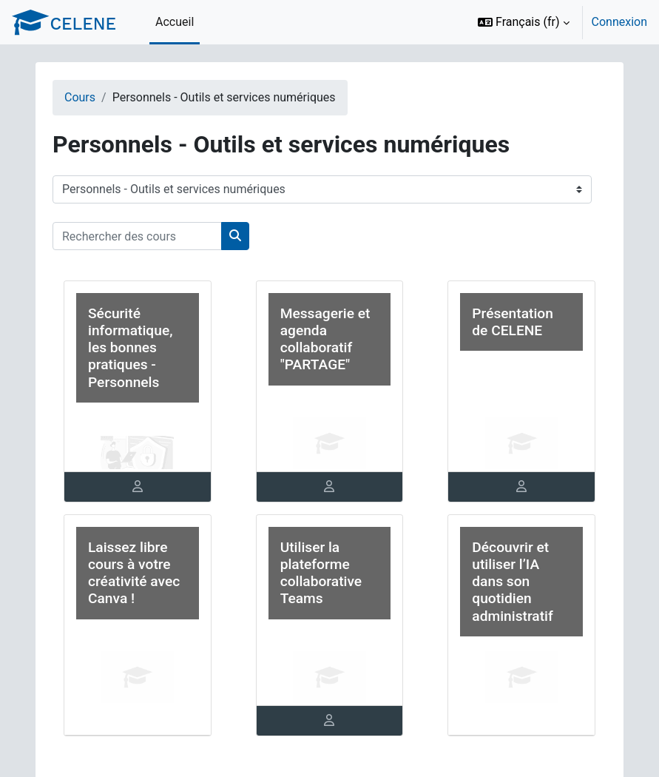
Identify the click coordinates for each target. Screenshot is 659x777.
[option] (557, 22)
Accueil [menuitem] (174, 22)
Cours (79, 97)
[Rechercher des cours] (137, 236)
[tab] (137, 487)
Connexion (619, 22)
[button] (523, 22)
